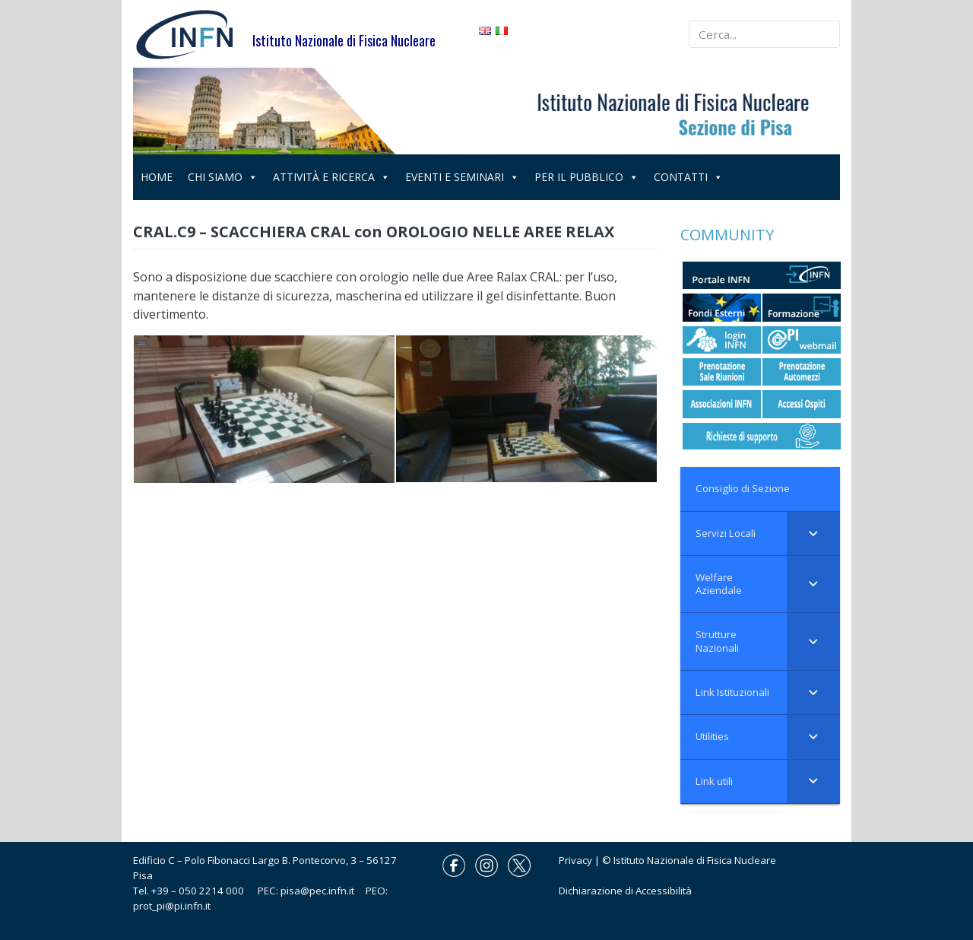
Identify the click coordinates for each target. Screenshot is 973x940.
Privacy (575, 860)
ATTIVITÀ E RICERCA (331, 177)
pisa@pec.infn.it (323, 890)
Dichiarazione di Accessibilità (625, 890)
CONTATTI (688, 177)
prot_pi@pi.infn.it (172, 906)
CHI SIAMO (223, 177)
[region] (486, 111)
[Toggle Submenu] (813, 533)
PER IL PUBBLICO (586, 177)
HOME (157, 177)
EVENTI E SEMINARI (462, 177)
